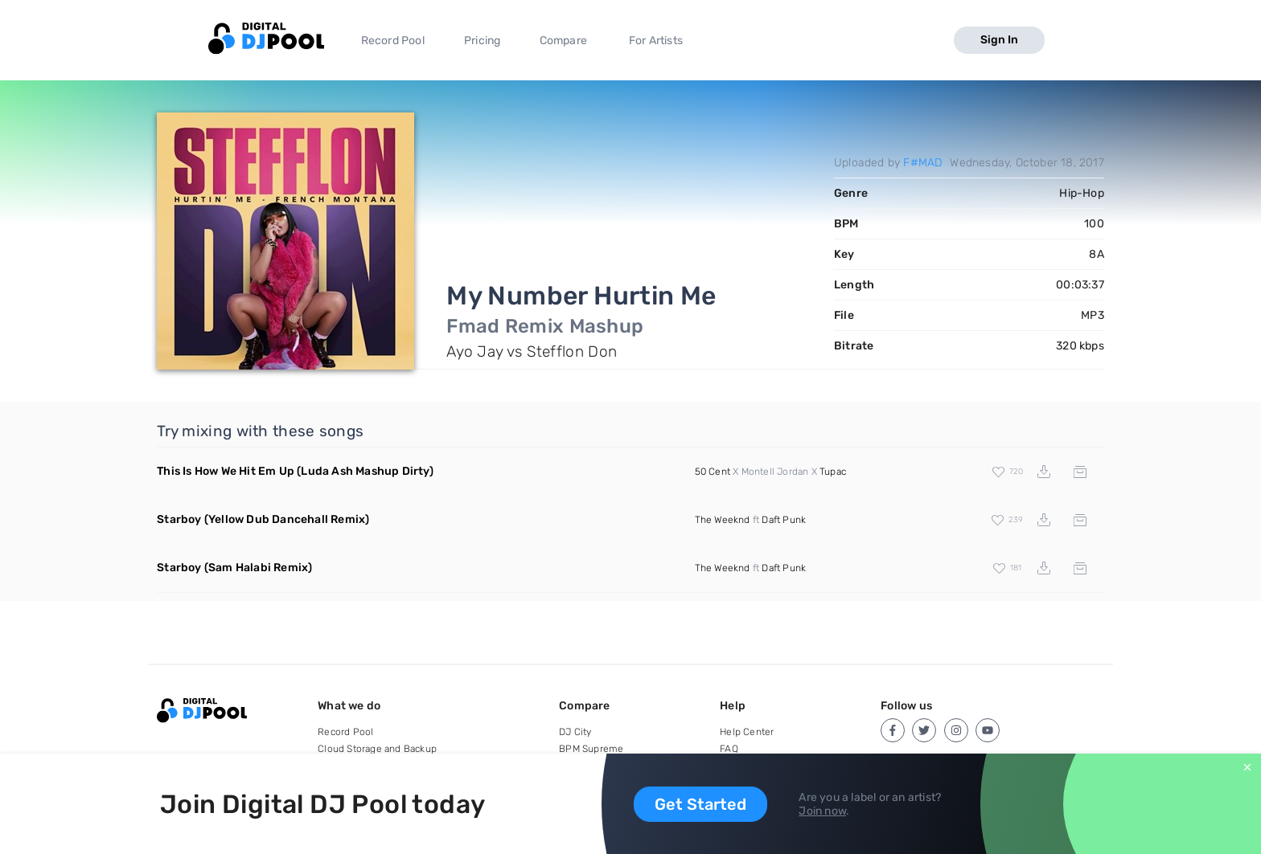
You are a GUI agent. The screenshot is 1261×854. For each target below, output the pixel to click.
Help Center (747, 732)
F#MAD (922, 163)
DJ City (575, 732)
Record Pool (393, 40)
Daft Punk (784, 519)
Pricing (482, 40)
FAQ (729, 748)
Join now (822, 811)
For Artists (656, 40)
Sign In (999, 40)
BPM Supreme (591, 748)
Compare (563, 40)
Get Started (700, 804)
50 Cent (712, 471)
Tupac (832, 471)
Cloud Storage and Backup (377, 748)
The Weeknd (722, 519)
